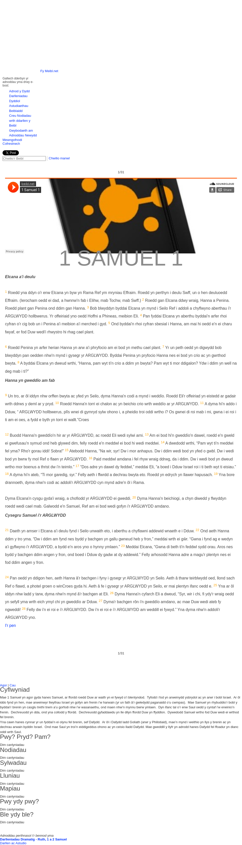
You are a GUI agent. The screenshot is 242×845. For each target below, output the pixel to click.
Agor (3, 685)
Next (235, 94)
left (10, 29)
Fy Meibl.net (49, 71)
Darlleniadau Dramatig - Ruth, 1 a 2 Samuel (33, 839)
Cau (13, 685)
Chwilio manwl (59, 158)
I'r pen (10, 625)
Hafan (66, 7)
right (232, 29)
